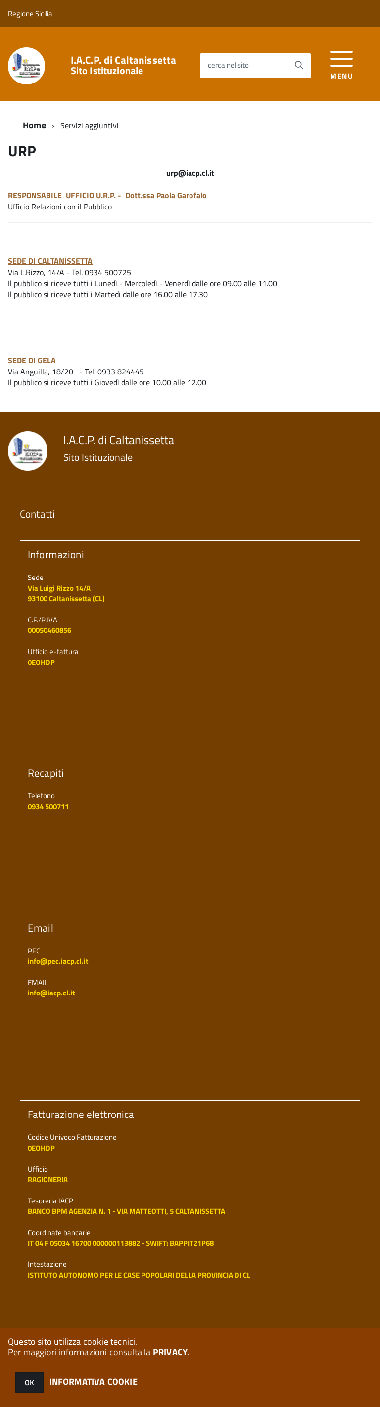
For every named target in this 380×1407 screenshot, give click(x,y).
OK (29, 1382)
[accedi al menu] (341, 64)
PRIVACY (170, 1352)
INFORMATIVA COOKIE (93, 1381)
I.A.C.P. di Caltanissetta (124, 65)
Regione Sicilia (30, 13)
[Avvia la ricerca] (299, 65)
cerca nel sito (228, 65)
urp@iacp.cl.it (190, 173)
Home (34, 125)
